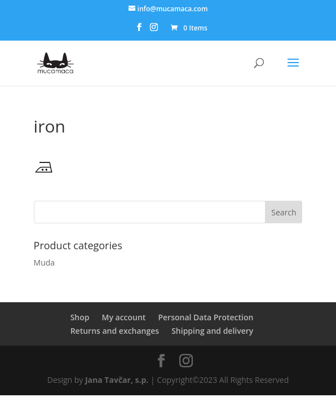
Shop (80, 317)
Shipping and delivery (212, 330)
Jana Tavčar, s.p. (116, 379)
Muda (44, 262)
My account (123, 317)
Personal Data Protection (205, 317)
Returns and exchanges (114, 330)
